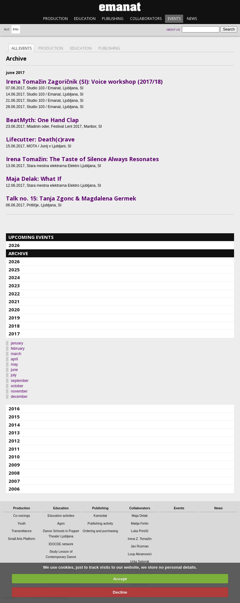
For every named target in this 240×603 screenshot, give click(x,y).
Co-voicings (21, 515)
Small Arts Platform (21, 539)
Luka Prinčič (139, 531)
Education (85, 18)
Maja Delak (140, 515)
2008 (14, 473)
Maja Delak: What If (34, 178)
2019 (14, 317)
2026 (14, 245)
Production (55, 18)
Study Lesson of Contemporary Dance (61, 554)
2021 (14, 301)
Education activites (61, 515)
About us (173, 29)
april (14, 359)
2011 (14, 449)
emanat (120, 6)
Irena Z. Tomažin (140, 539)
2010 (14, 456)
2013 (14, 432)
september (20, 380)
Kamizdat (100, 515)
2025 (14, 269)
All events (22, 48)
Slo (6, 29)
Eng (16, 29)
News (192, 18)
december (19, 396)
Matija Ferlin (139, 523)
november (19, 391)
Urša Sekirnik (139, 561)
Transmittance (22, 531)
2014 (14, 425)
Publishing (112, 18)
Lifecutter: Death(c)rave (40, 139)
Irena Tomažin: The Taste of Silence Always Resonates (82, 159)
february (18, 348)
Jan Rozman (140, 546)
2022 (14, 293)
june (14, 370)
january (17, 343)
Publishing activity (100, 523)
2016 (14, 408)
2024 (14, 277)
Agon (61, 523)
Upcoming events (31, 237)
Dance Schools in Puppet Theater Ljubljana (61, 533)
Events (174, 18)
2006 (14, 489)
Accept (120, 578)
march (16, 354)
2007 (14, 481)
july (14, 375)
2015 (14, 416)
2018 (14, 326)
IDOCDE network (61, 544)
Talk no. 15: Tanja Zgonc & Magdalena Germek (71, 198)
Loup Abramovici (140, 554)
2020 (14, 309)
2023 (14, 285)
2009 (14, 465)
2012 (14, 440)
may (14, 364)
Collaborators (146, 18)
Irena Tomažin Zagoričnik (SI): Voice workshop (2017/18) (84, 81)
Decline (120, 592)
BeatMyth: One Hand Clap (42, 120)
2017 (14, 333)
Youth (22, 523)
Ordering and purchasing (100, 531)
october (17, 386)
